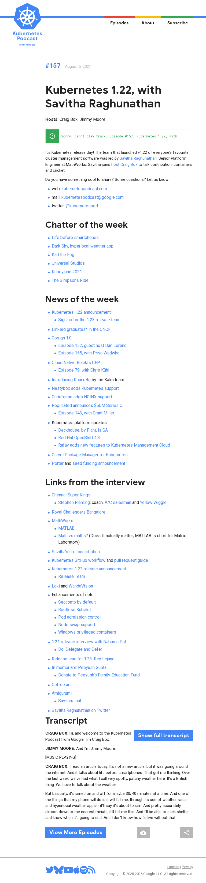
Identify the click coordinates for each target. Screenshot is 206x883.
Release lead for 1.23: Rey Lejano (83, 658)
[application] (119, 136)
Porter (58, 463)
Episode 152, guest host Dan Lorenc (92, 345)
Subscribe (177, 23)
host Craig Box (124, 164)
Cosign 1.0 (62, 338)
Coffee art (61, 684)
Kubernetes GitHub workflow (78, 560)
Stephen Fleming (74, 502)
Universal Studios (68, 263)
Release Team (71, 576)
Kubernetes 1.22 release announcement (89, 568)
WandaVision (81, 586)
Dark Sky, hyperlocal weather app (82, 246)
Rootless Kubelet (74, 609)
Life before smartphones (75, 237)
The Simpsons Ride (70, 280)
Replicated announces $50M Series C (87, 405)
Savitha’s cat (69, 700)
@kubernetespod (82, 205)
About (147, 23)
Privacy (187, 867)
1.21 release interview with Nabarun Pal (89, 641)
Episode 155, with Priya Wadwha (88, 353)
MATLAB (66, 528)
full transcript (163, 735)
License (173, 867)
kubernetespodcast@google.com (92, 197)
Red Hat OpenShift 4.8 (79, 437)
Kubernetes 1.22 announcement (81, 312)
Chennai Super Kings (71, 494)
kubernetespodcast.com (84, 188)
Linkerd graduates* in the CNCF (81, 329)
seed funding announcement (98, 463)
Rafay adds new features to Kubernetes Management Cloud (114, 445)
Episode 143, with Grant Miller (86, 413)
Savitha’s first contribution (76, 551)
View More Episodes (75, 832)
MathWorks (62, 520)
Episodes (119, 23)
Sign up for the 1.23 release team (89, 319)
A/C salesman (118, 502)
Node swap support (76, 624)
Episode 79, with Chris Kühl (83, 370)
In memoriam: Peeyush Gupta (79, 667)
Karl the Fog (63, 254)
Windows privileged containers (87, 632)
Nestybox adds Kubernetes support (85, 388)
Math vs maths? (73, 535)
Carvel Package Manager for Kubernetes (90, 454)
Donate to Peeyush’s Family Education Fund (99, 675)
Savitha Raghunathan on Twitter (81, 710)
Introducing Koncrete (71, 379)
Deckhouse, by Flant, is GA (83, 430)
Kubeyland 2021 (67, 271)
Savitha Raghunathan (138, 158)
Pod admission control (79, 617)
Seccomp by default (77, 602)
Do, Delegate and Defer (80, 649)
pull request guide (131, 560)
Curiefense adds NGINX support (82, 396)
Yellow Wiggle (153, 502)
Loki (56, 586)
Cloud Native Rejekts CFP (76, 362)
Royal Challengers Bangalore (78, 512)
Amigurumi (62, 693)
